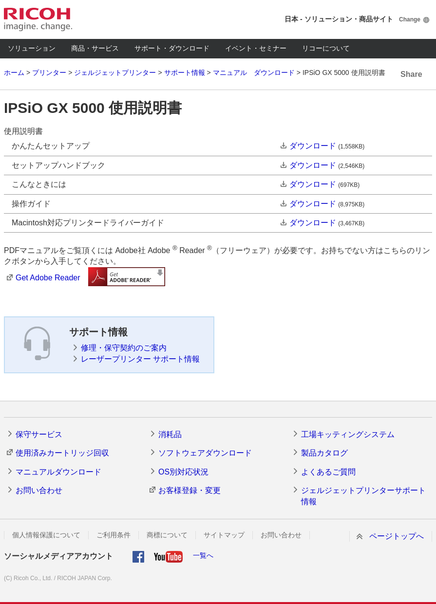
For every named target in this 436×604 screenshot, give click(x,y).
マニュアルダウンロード (58, 472)
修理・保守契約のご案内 (124, 348)
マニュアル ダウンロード (254, 72)
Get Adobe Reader (48, 278)
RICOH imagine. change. (38, 19)
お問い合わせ (39, 490)
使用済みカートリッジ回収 (62, 453)
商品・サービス (95, 48)
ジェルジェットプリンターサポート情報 (363, 495)
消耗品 (170, 434)
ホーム (14, 72)
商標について (167, 535)
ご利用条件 (113, 535)
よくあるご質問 (328, 472)
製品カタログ (324, 453)
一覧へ (203, 555)
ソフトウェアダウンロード (205, 453)
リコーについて (326, 48)
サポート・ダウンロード (171, 48)
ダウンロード (312, 146)
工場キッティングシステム (348, 434)
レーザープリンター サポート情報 (140, 359)
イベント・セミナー (255, 48)
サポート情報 (184, 72)
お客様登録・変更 (189, 490)
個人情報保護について (46, 535)
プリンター (49, 72)
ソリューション (32, 48)
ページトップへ (396, 536)
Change (409, 19)
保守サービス (39, 434)
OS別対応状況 (183, 472)
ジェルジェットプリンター (115, 72)
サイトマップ (224, 535)
